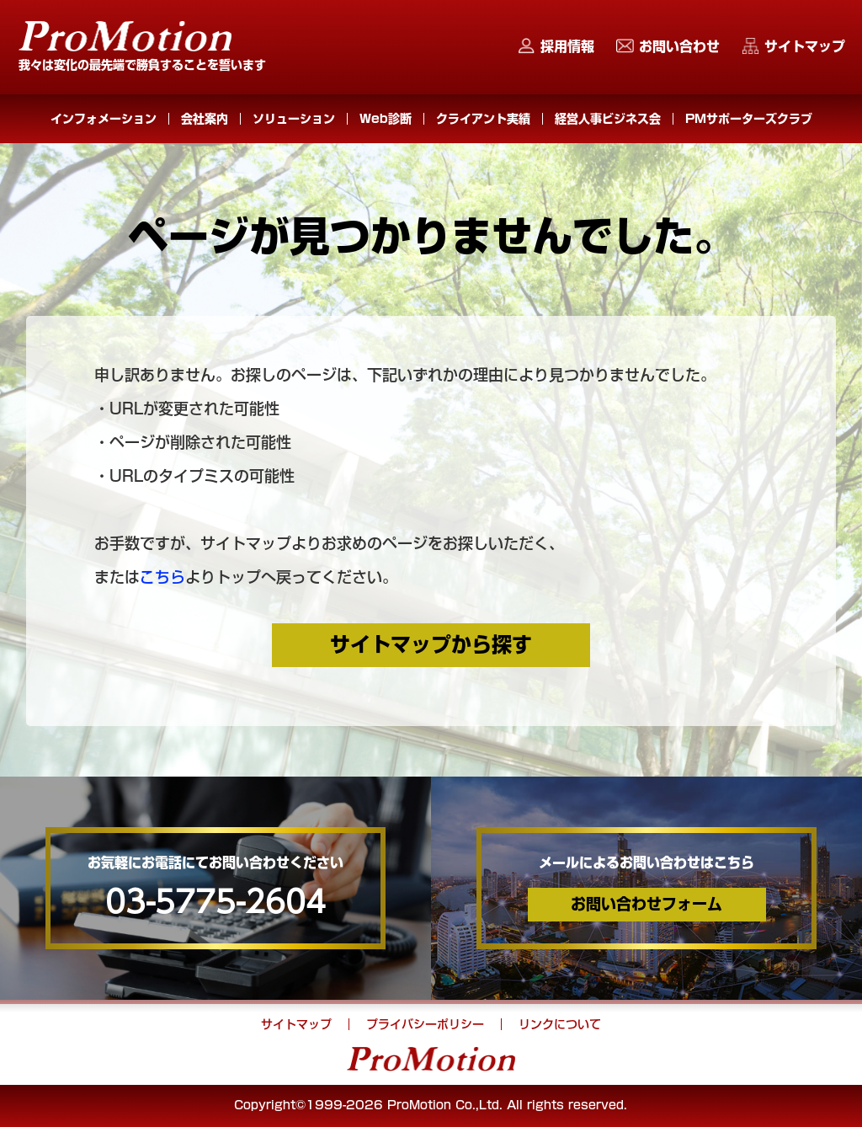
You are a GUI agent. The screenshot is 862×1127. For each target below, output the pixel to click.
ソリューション (294, 119)
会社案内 (204, 119)
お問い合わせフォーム (646, 903)
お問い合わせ (679, 46)
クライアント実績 (483, 119)
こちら (162, 577)
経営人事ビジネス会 (608, 119)
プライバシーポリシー (425, 1024)
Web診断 (385, 119)
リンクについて (560, 1024)
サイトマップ (804, 46)
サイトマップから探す (431, 644)
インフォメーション (104, 119)
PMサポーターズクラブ (748, 119)
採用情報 (567, 46)
